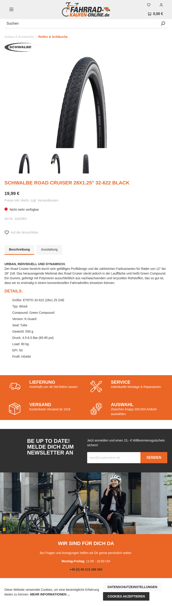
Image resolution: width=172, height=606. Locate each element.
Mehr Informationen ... (50, 594)
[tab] (19, 250)
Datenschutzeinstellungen (132, 587)
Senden (153, 457)
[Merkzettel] (148, 4)
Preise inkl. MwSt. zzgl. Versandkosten (31, 200)
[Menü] (11, 9)
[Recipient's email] (114, 457)
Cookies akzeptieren (126, 596)
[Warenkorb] (155, 13)
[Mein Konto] (161, 4)
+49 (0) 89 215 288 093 (86, 569)
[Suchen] (81, 23)
